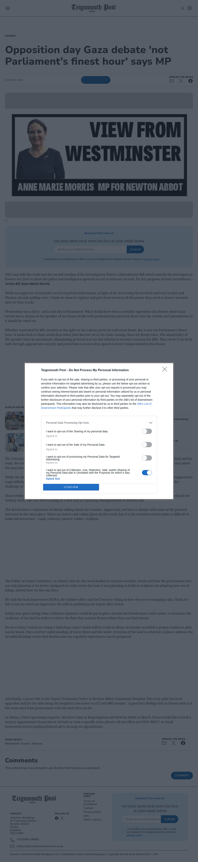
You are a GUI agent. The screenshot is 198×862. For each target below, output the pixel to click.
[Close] (166, 370)
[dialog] (99, 431)
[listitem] (99, 423)
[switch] (147, 431)
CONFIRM (71, 487)
